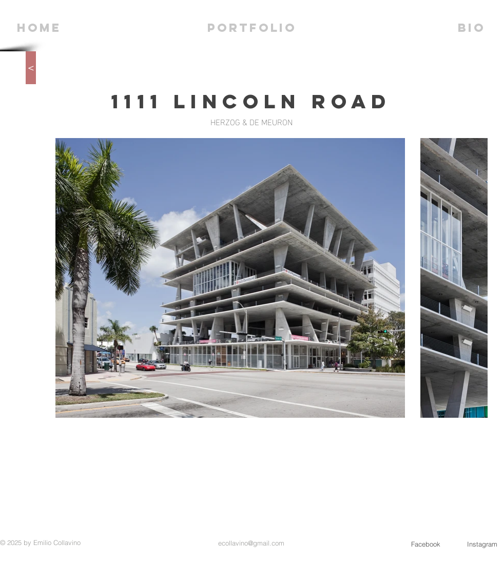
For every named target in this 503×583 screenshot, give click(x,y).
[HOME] (39, 27)
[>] (31, 67)
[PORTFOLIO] (252, 27)
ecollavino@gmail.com (251, 543)
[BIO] (471, 27)
